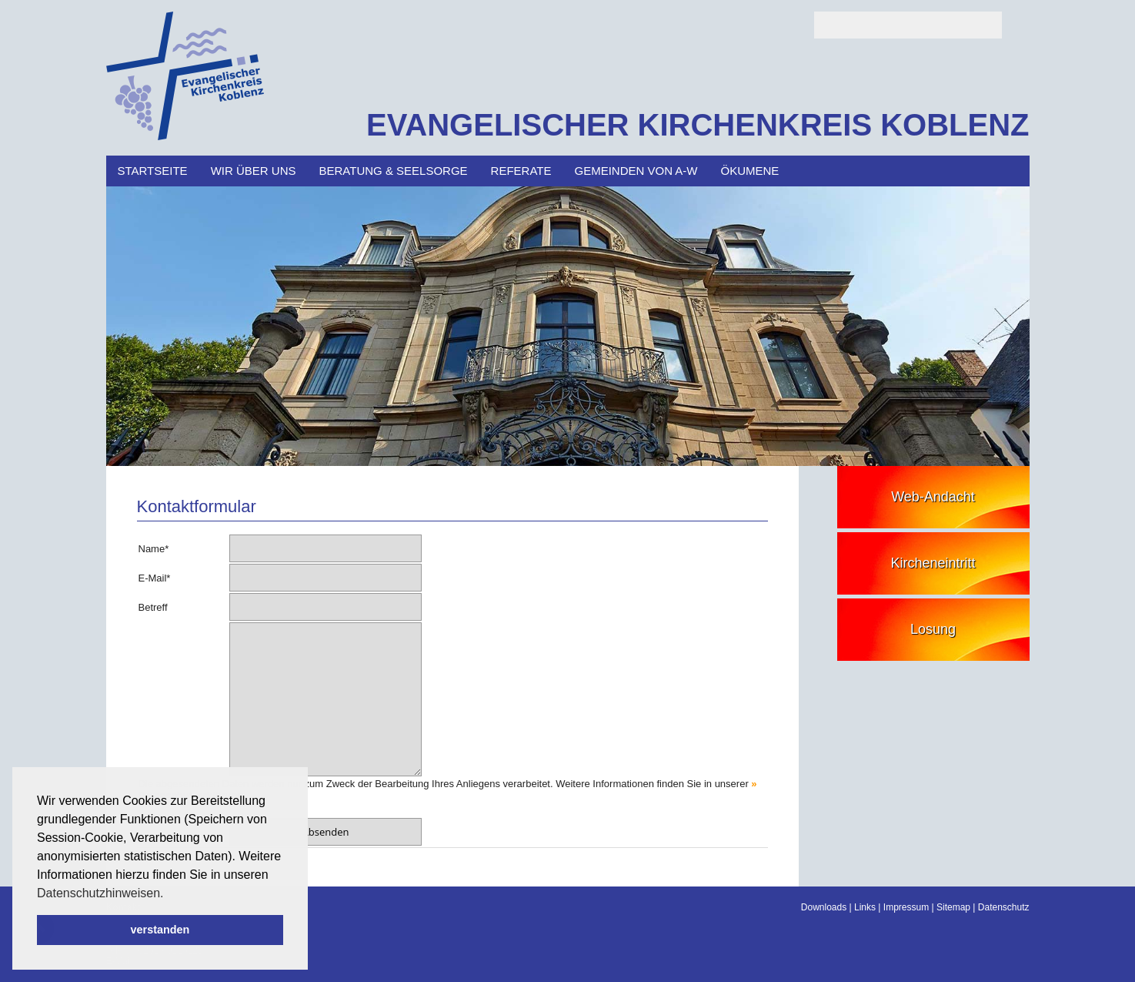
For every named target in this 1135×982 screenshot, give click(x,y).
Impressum (906, 907)
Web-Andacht (933, 496)
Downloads (823, 907)
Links (865, 907)
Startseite (153, 170)
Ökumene (750, 170)
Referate (521, 170)
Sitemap (953, 907)
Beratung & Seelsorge (393, 170)
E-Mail (155, 578)
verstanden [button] (160, 929)
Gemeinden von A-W (636, 170)
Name (154, 549)
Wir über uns (253, 170)
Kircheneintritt (932, 563)
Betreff (153, 607)
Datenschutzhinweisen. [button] (100, 893)
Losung (933, 629)
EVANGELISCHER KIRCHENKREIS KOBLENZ (698, 125)
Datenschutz (1004, 907)
